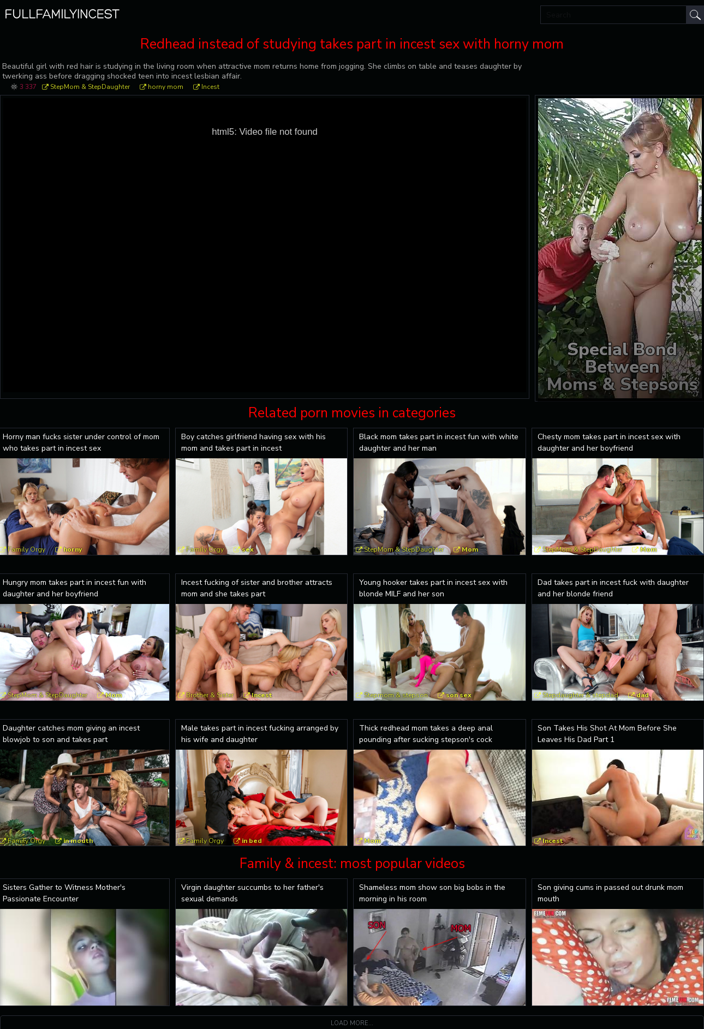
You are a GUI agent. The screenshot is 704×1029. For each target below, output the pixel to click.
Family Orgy (205, 549)
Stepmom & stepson (396, 695)
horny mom (165, 86)
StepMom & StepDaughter (90, 86)
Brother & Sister (210, 695)
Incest (210, 86)
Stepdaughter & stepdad (580, 695)
